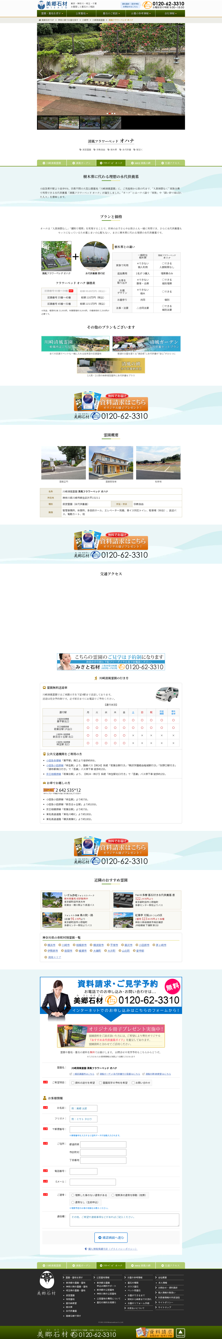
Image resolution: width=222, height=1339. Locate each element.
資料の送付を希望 (83, 1082)
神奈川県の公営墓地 (106, 1293)
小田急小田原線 (55, 765)
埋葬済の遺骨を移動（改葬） (129, 1195)
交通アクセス (170, 163)
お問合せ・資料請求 (168, 1287)
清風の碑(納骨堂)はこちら (158, 1073)
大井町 (111, 950)
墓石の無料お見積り (106, 1302)
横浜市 (51, 945)
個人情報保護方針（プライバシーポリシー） (111, 1249)
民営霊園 (85, 149)
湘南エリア (54, 957)
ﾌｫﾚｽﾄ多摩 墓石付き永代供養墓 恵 (155, 895)
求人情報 (162, 1282)
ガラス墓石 (133, 1286)
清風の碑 (140, 163)
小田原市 (144, 945)
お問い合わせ (141, 1082)
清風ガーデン (81, 163)
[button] (107, 113)
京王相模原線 (53, 774)
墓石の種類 (133, 1282)
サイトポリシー (165, 1302)
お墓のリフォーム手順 (138, 1303)
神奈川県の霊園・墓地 (77, 1286)
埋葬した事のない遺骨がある (89, 1195)
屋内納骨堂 (71, 1303)
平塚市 (114, 945)
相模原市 (81, 945)
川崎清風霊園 (51, 163)
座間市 (68, 950)
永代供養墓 (71, 1310)
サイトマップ (164, 1307)
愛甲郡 (140, 950)
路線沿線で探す (73, 1315)
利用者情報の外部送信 (169, 1297)
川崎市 (66, 945)
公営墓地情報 (103, 1277)
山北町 (126, 950)
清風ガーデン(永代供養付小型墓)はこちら (120, 1073)
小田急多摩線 (53, 760)
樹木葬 (112, 149)
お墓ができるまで (136, 1295)
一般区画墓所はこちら (83, 1073)
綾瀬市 (83, 950)
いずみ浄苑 (79, 895)
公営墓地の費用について (109, 1298)
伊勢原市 (52, 950)
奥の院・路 (78, 915)
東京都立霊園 (103, 1282)
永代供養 (125, 149)
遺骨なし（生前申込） (85, 1202)
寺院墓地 (70, 1299)
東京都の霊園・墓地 (75, 1282)
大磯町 (97, 950)
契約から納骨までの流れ (139, 1299)
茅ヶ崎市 (161, 945)
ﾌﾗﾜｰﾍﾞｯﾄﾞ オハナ (111, 163)
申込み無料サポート (106, 1285)
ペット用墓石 (134, 1290)
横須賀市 (98, 945)
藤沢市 (128, 945)
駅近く (138, 149)
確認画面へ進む (111, 1237)
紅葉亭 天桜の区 (148, 915)
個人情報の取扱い (166, 1292)
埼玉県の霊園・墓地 (75, 1290)
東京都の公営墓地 (105, 1289)
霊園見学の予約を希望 (113, 1082)
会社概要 (162, 1277)
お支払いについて (136, 1308)
